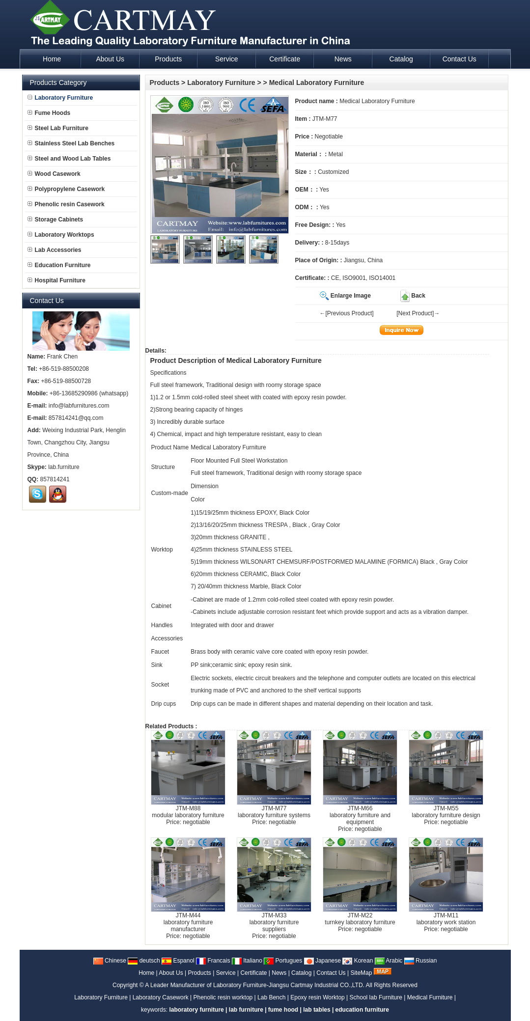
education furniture (362, 1009)
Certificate (253, 972)
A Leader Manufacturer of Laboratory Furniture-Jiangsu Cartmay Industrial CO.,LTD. (254, 985)
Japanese (322, 960)
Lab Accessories (55, 250)
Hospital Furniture (56, 280)
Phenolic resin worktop (223, 997)
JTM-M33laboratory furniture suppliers (274, 922)
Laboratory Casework (161, 997)
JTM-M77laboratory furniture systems (274, 812)
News (279, 972)
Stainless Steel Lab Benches (71, 143)
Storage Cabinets (56, 219)
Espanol (178, 960)
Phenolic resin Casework (66, 204)
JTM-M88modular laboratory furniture (188, 812)
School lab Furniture (376, 997)
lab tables (316, 1009)
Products (165, 82)
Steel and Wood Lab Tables (69, 158)
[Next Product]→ (418, 313)
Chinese (109, 960)
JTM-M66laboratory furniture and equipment (360, 815)
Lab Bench (271, 997)
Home (146, 972)
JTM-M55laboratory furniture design (446, 812)
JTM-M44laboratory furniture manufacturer (188, 922)
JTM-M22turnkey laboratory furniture (360, 919)
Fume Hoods (49, 113)
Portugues (283, 960)
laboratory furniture (196, 1009)
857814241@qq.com (76, 417)
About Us (171, 972)
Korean (357, 960)
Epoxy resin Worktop (317, 997)
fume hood (283, 1009)
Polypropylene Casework (66, 189)
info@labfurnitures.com (79, 405)
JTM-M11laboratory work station (446, 919)
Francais (213, 960)
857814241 (55, 479)
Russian (420, 960)
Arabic (389, 960)
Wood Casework (54, 173)
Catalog (301, 972)
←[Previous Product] (347, 313)
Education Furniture (59, 265)
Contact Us (330, 972)
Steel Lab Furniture (58, 128)
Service (226, 972)
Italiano (247, 960)
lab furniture (246, 1009)
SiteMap (361, 972)
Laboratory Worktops (61, 234)
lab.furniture (63, 467)
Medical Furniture (430, 997)
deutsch (144, 960)
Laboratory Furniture (221, 82)
